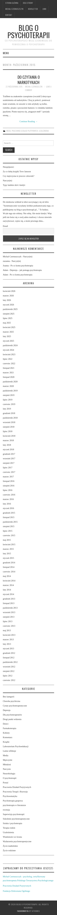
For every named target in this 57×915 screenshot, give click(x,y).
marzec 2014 (8, 585)
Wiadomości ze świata (12, 837)
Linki (44, 9)
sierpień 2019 (8, 395)
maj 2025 (7, 323)
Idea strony (28, 3)
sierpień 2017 (8, 463)
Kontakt (8, 15)
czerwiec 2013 (9, 626)
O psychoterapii (9, 778)
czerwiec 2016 (9, 495)
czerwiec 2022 (9, 363)
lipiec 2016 (7, 490)
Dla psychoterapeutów (12, 715)
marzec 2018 (8, 440)
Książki (6, 742)
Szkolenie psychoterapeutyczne (16, 819)
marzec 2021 (8, 372)
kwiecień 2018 (9, 436)
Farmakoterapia (9, 728)
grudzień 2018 (9, 413)
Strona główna (11, 3)
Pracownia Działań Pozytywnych (25, 130)
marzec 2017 (8, 477)
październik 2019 (10, 391)
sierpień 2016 (8, 486)
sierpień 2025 (8, 314)
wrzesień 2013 (9, 612)
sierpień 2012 (8, 671)
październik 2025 (10, 309)
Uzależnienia (44, 130)
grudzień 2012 (9, 653)
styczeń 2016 (8, 508)
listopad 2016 (8, 481)
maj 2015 (7, 540)
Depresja (6, 710)
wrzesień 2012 (9, 667)
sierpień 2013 (8, 617)
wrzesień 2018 (9, 422)
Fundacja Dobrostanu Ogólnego (16, 891)
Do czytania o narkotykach (28, 79)
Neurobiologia (9, 773)
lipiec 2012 (7, 676)
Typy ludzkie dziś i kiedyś (14, 185)
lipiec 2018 (7, 431)
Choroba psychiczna (11, 701)
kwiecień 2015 (9, 544)
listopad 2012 (8, 658)
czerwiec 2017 (9, 472)
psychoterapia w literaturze (14, 805)
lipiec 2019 (7, 400)
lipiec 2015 (7, 531)
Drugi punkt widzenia (12, 719)
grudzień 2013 (9, 599)
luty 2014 (7, 590)
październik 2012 (10, 662)
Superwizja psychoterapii (13, 814)
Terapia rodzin (9, 828)
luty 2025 (7, 336)
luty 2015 (7, 553)
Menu (6, 53)
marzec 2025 (8, 332)
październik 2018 (10, 418)
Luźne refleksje (9, 751)
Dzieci (6, 724)
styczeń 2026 (8, 305)
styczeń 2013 (8, 648)
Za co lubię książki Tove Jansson (17, 171)
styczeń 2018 (8, 449)
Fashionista (23, 911)
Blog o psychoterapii (28, 31)
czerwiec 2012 (9, 680)
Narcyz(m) (7, 180)
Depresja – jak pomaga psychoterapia (26, 270)
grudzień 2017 (9, 454)
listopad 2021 (8, 368)
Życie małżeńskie (10, 846)
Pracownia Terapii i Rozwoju (15, 792)
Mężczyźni (7, 760)
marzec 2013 (8, 639)
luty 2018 (7, 445)
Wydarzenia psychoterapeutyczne (17, 841)
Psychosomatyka (10, 796)
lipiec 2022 (7, 359)
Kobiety (6, 733)
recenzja (6, 810)
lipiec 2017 (7, 467)
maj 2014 (7, 576)
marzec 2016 (8, 499)
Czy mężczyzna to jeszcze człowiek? (18, 176)
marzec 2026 (8, 296)
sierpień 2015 (8, 526)
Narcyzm (7, 769)
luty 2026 (7, 300)
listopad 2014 (8, 567)
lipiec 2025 (7, 318)
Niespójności (8, 167)
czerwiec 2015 (9, 535)
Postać (6, 783)
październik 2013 (10, 608)
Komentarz (7, 737)
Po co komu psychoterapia (21, 266)
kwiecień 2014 (9, 581)
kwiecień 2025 (9, 327)
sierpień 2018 (8, 427)
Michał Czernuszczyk (14, 9)
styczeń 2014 (8, 594)
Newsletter (33, 9)
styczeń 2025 (8, 341)
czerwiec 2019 (9, 404)
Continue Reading (28, 121)
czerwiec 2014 (9, 572)
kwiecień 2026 (9, 291)
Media (8, 130)
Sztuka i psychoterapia (12, 823)
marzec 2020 (8, 386)
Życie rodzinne (9, 850)
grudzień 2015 (9, 513)
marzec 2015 (8, 549)
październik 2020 (10, 382)
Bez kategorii (8, 697)
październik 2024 (10, 345)
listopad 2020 (8, 377)
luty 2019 (7, 409)
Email (5, 226)
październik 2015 (10, 522)
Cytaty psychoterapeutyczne (15, 706)
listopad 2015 (8, 517)
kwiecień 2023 (9, 354)
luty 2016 (7, 504)
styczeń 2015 (8, 558)
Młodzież (7, 764)
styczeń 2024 (8, 350)
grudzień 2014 (9, 562)
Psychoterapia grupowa (13, 801)
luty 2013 (7, 644)
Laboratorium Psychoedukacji (15, 746)
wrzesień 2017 (9, 458)
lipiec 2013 (7, 621)
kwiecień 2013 (9, 635)
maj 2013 (7, 630)
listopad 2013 (8, 603)
